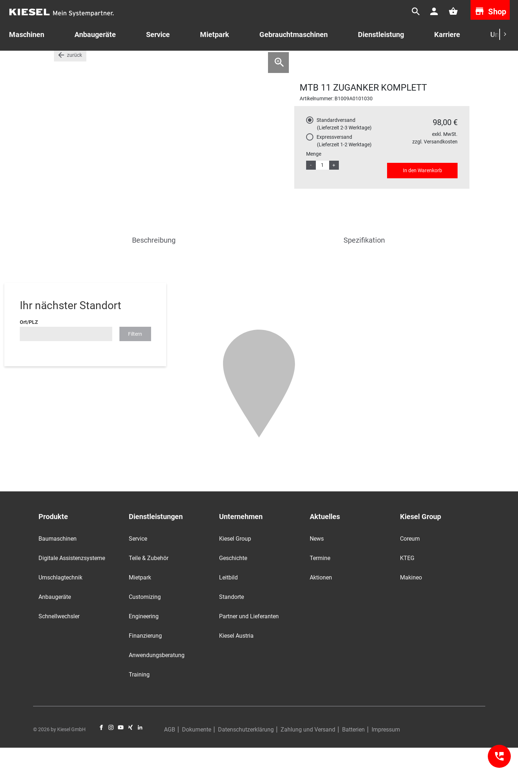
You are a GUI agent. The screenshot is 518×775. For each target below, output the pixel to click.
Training (139, 701)
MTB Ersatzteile (217, 61)
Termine (320, 585)
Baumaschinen (57, 565)
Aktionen (321, 604)
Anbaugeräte (54, 623)
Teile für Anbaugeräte (117, 61)
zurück (74, 82)
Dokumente (196, 756)
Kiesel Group (235, 565)
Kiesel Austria (236, 662)
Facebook (101, 754)
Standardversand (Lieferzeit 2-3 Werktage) (344, 150)
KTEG (407, 585)
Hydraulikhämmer (170, 61)
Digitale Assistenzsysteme (71, 585)
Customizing (145, 623)
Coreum (410, 565)
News (317, 565)
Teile (79, 61)
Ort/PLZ (29, 349)
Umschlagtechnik (60, 604)
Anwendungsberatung (157, 682)
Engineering (144, 643)
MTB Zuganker (260, 61)
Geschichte (233, 585)
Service (158, 34)
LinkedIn (140, 754)
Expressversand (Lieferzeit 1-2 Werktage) (344, 167)
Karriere (447, 34)
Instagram (111, 754)
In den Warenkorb (422, 197)
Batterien (353, 756)
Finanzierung (145, 662)
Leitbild (228, 604)
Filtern (135, 361)
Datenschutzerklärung (246, 756)
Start (59, 61)
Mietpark (214, 34)
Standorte (231, 623)
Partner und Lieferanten (249, 643)
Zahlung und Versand (308, 756)
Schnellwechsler (58, 643)
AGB (169, 756)
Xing (130, 754)
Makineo (411, 604)
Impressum (386, 756)
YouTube (121, 754)
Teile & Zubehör (148, 585)
